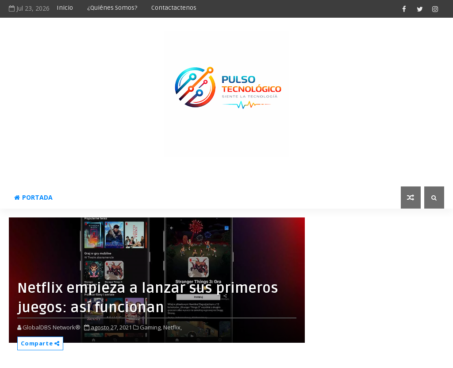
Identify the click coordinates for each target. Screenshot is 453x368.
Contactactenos (173, 8)
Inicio (65, 8)
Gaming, (151, 327)
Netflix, (172, 327)
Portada (33, 197)
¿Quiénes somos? (112, 8)
